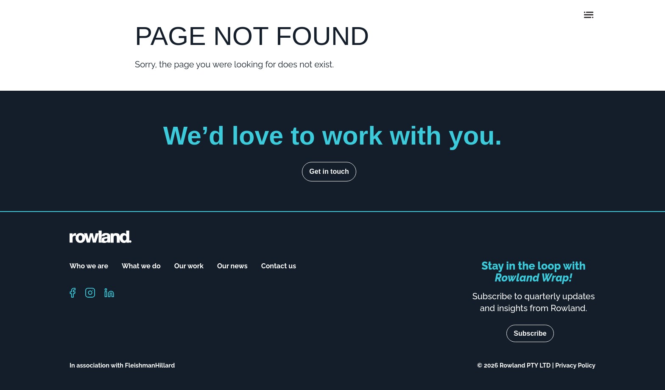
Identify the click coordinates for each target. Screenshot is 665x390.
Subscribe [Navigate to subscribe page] (530, 333)
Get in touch (329, 171)
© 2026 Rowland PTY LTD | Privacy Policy (536, 365)
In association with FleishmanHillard (122, 365)
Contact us (278, 266)
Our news (232, 266)
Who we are (89, 266)
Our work (189, 266)
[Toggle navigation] (588, 15)
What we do (141, 266)
